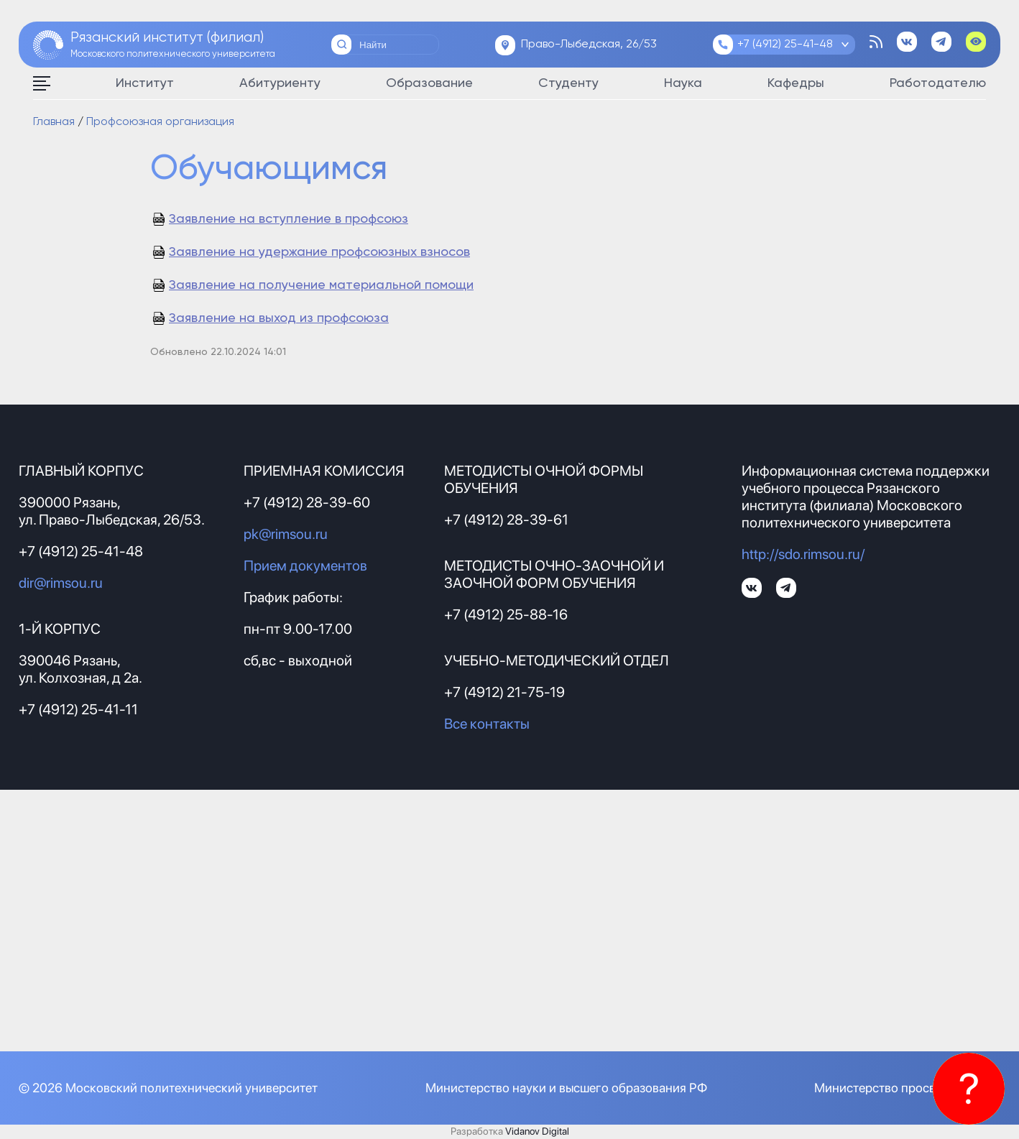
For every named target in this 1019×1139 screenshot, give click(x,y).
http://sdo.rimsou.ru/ (803, 554)
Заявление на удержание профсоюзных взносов (319, 252)
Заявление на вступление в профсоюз (288, 219)
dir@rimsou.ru (61, 582)
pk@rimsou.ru (286, 534)
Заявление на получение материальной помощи (321, 285)
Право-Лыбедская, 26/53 (589, 44)
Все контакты (487, 723)
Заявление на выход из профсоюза (279, 318)
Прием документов (305, 565)
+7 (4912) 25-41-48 (785, 44)
